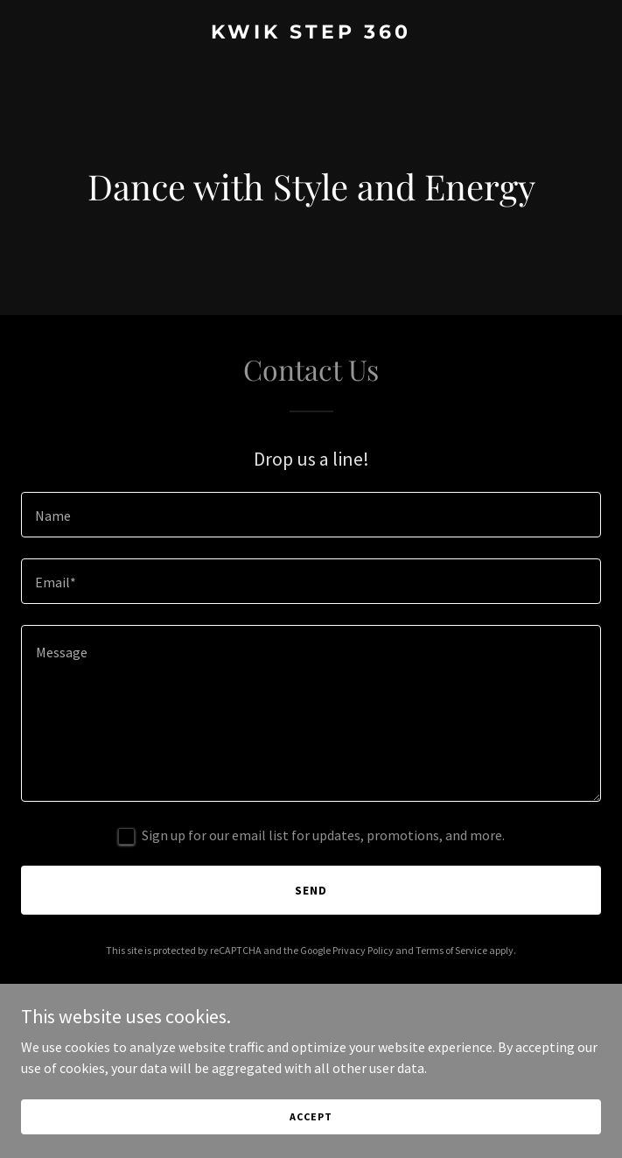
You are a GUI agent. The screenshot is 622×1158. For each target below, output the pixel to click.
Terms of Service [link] (451, 950)
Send (311, 890)
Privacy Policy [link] (363, 950)
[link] (311, 33)
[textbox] (311, 514)
